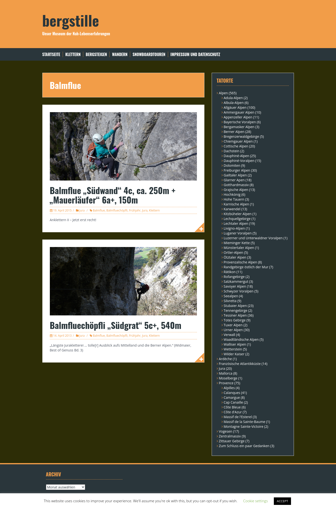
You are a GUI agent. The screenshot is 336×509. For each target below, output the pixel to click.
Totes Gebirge (235, 320)
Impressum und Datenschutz (195, 54)
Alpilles (229, 387)
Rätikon (230, 271)
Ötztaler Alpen (235, 257)
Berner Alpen (234, 131)
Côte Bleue (232, 407)
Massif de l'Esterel (238, 416)
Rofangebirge (234, 276)
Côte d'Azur (233, 412)
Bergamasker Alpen (239, 126)
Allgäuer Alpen (235, 107)
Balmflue (99, 210)
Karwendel (232, 209)
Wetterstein (233, 349)
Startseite (51, 54)
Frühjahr (135, 210)
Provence (226, 383)
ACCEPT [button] (282, 501)
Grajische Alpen (236, 189)
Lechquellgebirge (237, 218)
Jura (82, 210)
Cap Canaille (233, 402)
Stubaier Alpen (235, 305)
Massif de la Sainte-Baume (244, 421)
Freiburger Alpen (237, 170)
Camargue (232, 397)
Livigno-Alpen (234, 228)
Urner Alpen (233, 329)
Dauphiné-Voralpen (239, 160)
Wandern (119, 54)
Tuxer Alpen (233, 325)
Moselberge (228, 378)
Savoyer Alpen (235, 286)
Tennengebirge (235, 310)
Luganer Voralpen (238, 233)
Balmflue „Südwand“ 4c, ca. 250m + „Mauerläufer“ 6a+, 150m (113, 195)
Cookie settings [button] (255, 500)
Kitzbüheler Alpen (238, 213)
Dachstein (231, 151)
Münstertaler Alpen (239, 247)
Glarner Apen (234, 180)
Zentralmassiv (230, 436)
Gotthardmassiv (236, 184)
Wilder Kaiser (234, 354)
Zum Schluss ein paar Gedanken (244, 446)
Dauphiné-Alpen (236, 155)
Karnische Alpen (236, 204)
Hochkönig (232, 194)
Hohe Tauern (234, 199)
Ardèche (225, 358)
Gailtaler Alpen (235, 175)
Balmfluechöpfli (117, 210)
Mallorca (225, 373)
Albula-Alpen (234, 102)
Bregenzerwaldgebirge (241, 136)
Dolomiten (232, 165)
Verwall (229, 334)
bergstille (70, 20)
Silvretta (230, 300)
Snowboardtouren (149, 54)
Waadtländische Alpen (241, 339)
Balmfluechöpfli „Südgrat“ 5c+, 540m (115, 325)
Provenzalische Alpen (240, 262)
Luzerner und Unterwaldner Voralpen (253, 238)
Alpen (223, 93)
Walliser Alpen (235, 344)
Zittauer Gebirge (232, 441)
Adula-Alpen (233, 97)
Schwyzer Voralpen (239, 291)
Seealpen (231, 296)
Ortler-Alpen (233, 252)
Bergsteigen (96, 54)
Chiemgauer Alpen (238, 141)
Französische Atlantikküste (240, 363)
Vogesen (225, 431)
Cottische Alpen (236, 146)
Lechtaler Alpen (236, 223)
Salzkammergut (236, 281)
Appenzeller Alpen (238, 117)
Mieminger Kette (237, 242)
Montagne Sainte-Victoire (243, 426)
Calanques (232, 392)
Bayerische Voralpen (240, 122)
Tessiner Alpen (235, 315)
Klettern (73, 54)
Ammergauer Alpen (239, 112)
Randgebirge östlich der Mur (246, 267)
